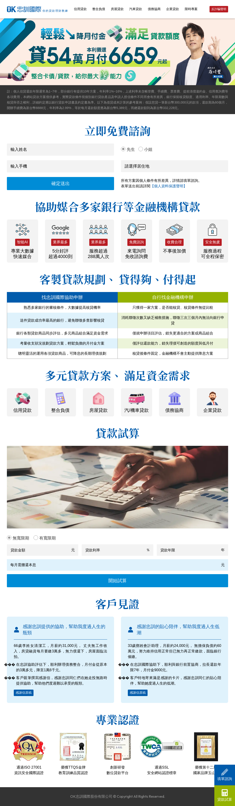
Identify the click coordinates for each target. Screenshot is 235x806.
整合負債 (98, 9)
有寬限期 (47, 538)
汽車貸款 (135, 9)
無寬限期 (21, 538)
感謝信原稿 (24, 692)
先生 (131, 149)
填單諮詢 (224, 775)
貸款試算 (224, 795)
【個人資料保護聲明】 (168, 186)
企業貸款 (172, 9)
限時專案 (191, 9)
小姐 (148, 149)
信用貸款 (80, 9)
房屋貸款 (117, 9)
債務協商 (154, 9)
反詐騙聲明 (218, 9)
